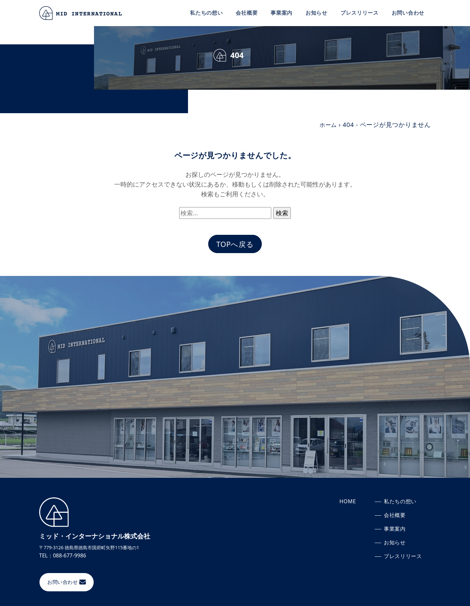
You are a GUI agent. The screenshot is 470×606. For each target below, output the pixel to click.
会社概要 (246, 12)
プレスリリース (359, 12)
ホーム (327, 124)
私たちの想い (206, 12)
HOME (347, 502)
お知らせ (316, 12)
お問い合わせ (407, 12)
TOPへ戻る (235, 244)
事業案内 (281, 12)
